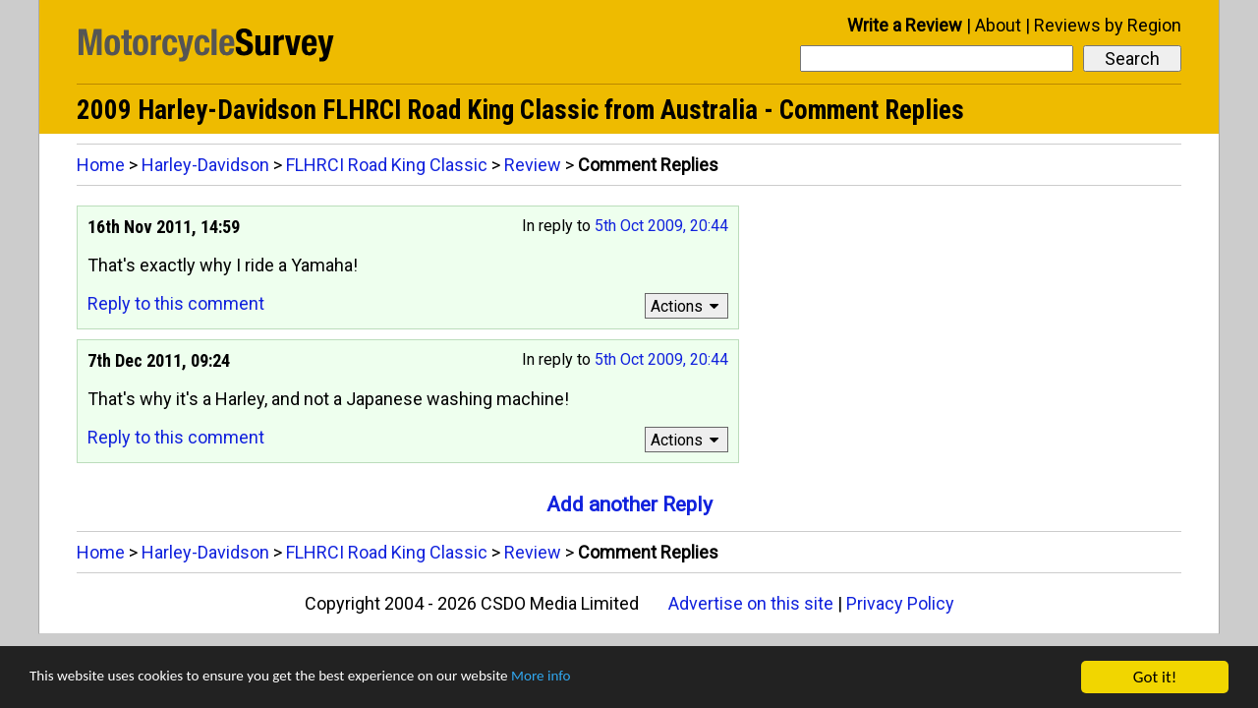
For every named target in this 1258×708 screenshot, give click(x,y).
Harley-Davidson (205, 164)
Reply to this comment (175, 303)
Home (101, 164)
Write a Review (904, 25)
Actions (687, 306)
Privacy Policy (900, 603)
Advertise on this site (750, 603)
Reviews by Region (1107, 25)
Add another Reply (629, 504)
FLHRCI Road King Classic (386, 164)
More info (604, 679)
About (998, 25)
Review (532, 164)
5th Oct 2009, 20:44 (661, 225)
